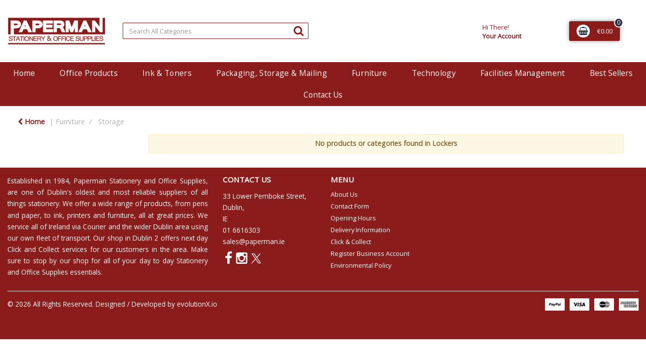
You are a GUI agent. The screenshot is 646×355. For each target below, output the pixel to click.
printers (79, 215)
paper (31, 215)
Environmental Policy (361, 265)
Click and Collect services (47, 249)
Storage (111, 121)
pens (200, 203)
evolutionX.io (197, 304)
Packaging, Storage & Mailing (271, 73)
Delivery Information (360, 229)
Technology (434, 73)
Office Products (89, 73)
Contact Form (350, 206)
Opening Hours (353, 217)
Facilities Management (522, 73)
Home (24, 73)
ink (58, 215)
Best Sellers (611, 73)
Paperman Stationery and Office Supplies (140, 180)
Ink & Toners (167, 73)
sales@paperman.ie (254, 241)
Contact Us (323, 94)
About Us (344, 194)
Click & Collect (351, 241)
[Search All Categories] (215, 31)
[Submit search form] (298, 30)
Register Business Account (370, 253)
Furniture (369, 73)
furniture (120, 215)
